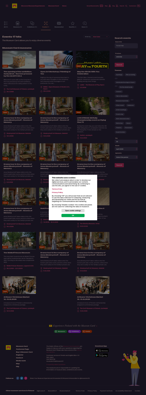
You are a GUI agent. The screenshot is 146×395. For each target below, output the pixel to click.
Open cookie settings (73, 210)
